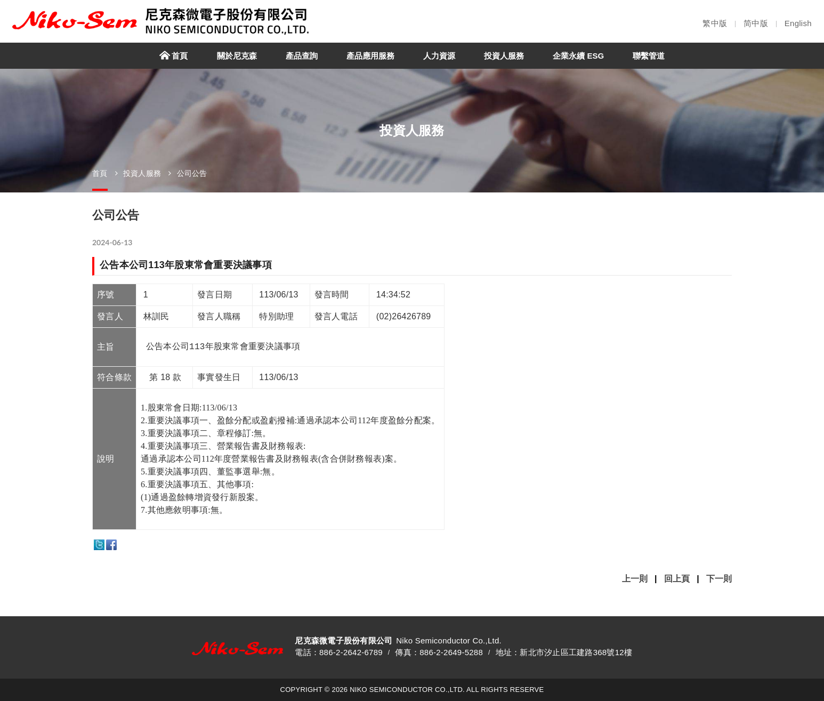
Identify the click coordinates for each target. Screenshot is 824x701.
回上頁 (677, 578)
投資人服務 (142, 173)
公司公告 (192, 173)
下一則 (719, 578)
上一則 (635, 578)
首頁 (100, 173)
